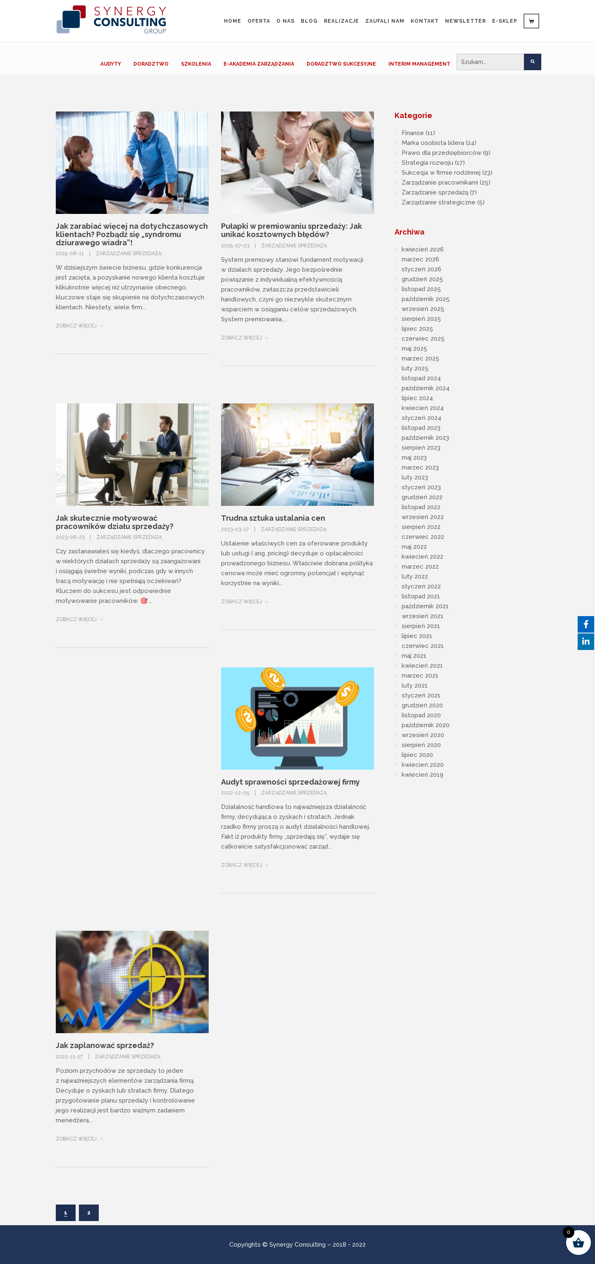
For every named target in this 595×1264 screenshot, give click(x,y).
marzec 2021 (420, 675)
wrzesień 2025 (423, 309)
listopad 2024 (421, 378)
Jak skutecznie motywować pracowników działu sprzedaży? (115, 522)
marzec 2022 (420, 566)
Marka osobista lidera (433, 143)
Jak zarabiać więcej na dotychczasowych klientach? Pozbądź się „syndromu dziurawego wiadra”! (132, 234)
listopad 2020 (421, 715)
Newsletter (465, 21)
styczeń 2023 (421, 487)
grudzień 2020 (422, 705)
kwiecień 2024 (423, 408)
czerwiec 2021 (423, 646)
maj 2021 (414, 655)
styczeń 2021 (421, 695)
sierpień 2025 (421, 319)
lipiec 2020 (417, 755)
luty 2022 (415, 576)
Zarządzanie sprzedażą (129, 253)
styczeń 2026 (421, 269)
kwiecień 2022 (422, 556)
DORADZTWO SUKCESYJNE (341, 64)
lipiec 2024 (417, 398)
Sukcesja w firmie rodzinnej (441, 172)
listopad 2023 (421, 428)
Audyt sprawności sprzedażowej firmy (290, 782)
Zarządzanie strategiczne (439, 202)
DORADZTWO (151, 64)
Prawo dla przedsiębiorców (441, 153)
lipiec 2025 (417, 328)
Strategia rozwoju (427, 162)
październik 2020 (426, 725)
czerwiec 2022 (423, 537)
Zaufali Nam (385, 21)
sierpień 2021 (421, 626)
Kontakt (425, 21)
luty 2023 (415, 477)
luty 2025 (415, 368)
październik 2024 (426, 388)
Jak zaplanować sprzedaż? (105, 1045)
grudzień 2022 (422, 497)
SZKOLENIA (196, 64)
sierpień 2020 (421, 745)
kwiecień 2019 (422, 774)
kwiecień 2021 (422, 665)
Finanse (413, 133)
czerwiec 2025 (423, 338)
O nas (285, 21)
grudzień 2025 (422, 279)
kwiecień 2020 (423, 764)
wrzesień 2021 (422, 616)
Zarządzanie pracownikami (440, 182)
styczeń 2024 (421, 418)
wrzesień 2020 (423, 735)
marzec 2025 (420, 358)
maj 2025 (414, 348)
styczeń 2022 (421, 586)
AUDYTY (110, 64)
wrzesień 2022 (423, 517)
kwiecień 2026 (423, 249)
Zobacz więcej (76, 326)
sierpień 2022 (421, 527)
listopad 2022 (421, 507)
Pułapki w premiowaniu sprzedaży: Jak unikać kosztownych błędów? (291, 230)
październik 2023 (425, 437)
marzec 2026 (420, 259)
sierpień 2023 (421, 447)
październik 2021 (425, 606)
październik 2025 (426, 299)
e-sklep (504, 21)
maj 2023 (414, 457)
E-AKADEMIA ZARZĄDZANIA (259, 64)
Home (232, 21)
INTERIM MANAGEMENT (419, 64)
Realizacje (341, 21)
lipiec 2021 (417, 636)
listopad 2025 (421, 289)
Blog (309, 21)
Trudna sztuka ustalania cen (273, 518)
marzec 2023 (420, 467)
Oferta (259, 21)
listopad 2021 (421, 596)
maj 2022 (414, 546)
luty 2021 (415, 685)
